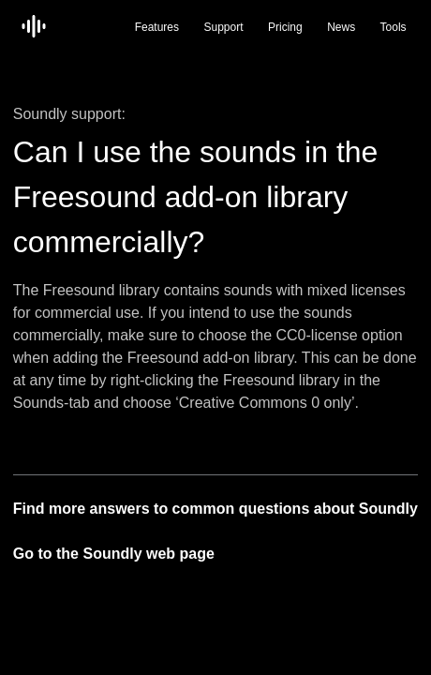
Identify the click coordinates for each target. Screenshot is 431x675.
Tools (393, 27)
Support (224, 27)
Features (157, 27)
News (341, 27)
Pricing (285, 27)
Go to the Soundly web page (114, 554)
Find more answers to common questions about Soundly (215, 509)
